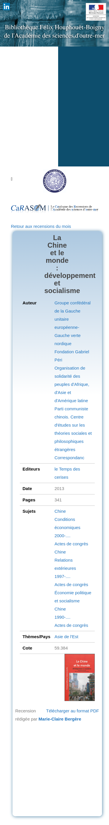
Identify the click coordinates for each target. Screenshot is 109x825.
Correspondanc (69, 457)
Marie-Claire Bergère (60, 718)
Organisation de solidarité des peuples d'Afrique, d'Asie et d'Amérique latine (71, 384)
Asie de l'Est (66, 636)
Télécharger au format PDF (72, 710)
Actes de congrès (71, 543)
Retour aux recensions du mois (41, 226)
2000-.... (62, 535)
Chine (60, 511)
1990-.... (62, 617)
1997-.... (62, 576)
